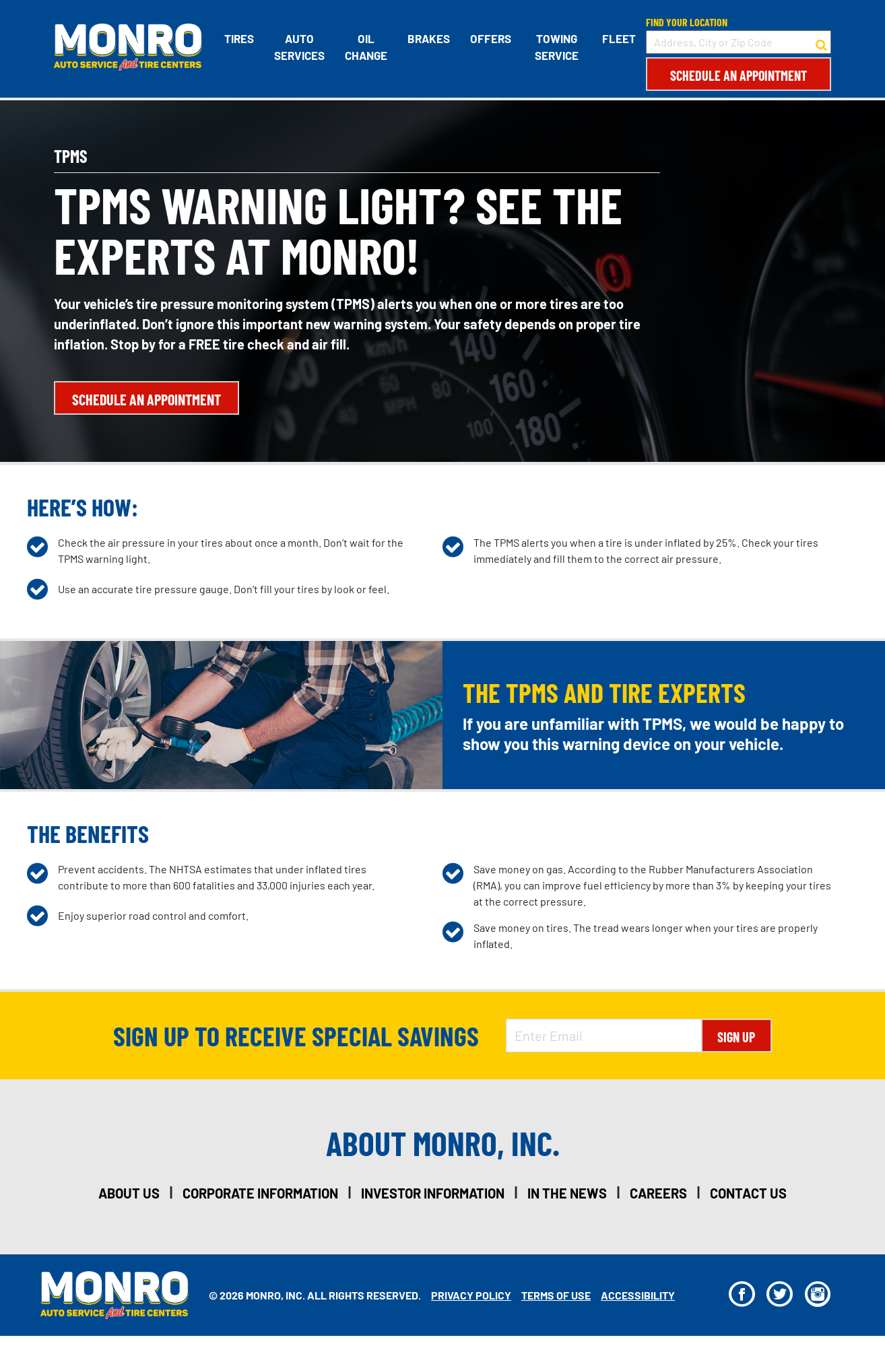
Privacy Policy (471, 1295)
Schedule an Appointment (738, 75)
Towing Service (557, 47)
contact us (748, 1193)
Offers (490, 38)
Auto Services (299, 47)
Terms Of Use (556, 1295)
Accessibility (638, 1295)
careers (658, 1193)
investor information (432, 1193)
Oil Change (366, 47)
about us (129, 1193)
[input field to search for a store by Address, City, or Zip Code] (738, 42)
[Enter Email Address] (603, 1035)
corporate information (260, 1193)
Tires (239, 38)
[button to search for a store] (821, 42)
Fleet (619, 38)
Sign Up (736, 1037)
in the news (567, 1193)
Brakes (428, 38)
